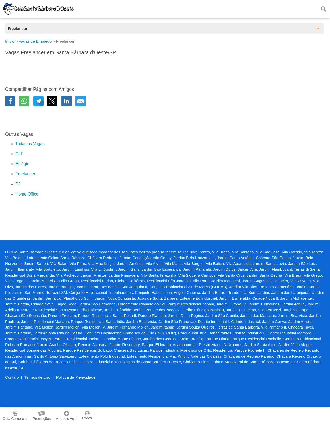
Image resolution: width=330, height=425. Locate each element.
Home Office (26, 194)
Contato (12, 377)
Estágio (22, 164)
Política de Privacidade (76, 377)
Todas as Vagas (30, 143)
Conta (87, 415)
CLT (19, 154)
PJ (17, 184)
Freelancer (25, 174)
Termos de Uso (37, 377)
